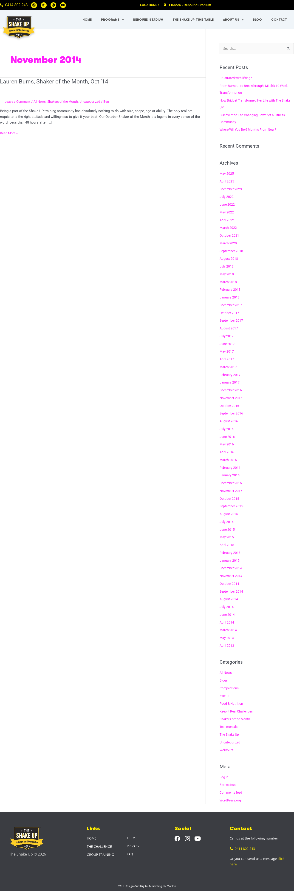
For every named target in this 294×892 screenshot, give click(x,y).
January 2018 (230, 297)
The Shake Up (230, 735)
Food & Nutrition (232, 704)
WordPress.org (231, 800)
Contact (279, 19)
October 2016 (230, 406)
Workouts (227, 750)
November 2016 (232, 398)
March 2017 (228, 367)
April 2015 (227, 545)
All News (42, 101)
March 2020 (228, 243)
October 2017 (230, 313)
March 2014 (228, 630)
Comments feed (232, 793)
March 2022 (228, 228)
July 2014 (227, 607)
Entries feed (229, 785)
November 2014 (232, 576)
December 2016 (231, 390)
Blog (257, 19)
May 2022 (227, 212)
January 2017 (230, 383)
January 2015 (230, 561)
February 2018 (230, 290)
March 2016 (228, 460)
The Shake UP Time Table (193, 19)
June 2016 (227, 437)
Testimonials (230, 727)
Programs (112, 20)
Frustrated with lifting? (237, 78)
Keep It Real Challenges (238, 712)
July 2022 (227, 197)
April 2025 (227, 182)
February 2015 (230, 553)
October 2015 (230, 499)
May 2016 (227, 445)
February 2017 (230, 375)
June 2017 (227, 344)
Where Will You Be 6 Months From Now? (251, 130)
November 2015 (232, 491)
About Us (233, 20)
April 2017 (227, 359)
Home (87, 19)
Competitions (230, 688)
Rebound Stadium (148, 19)
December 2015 (231, 483)
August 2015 (229, 514)
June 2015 (227, 530)
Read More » (9, 132)
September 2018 (232, 251)
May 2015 (227, 538)
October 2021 (230, 236)
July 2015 (227, 522)
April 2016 (227, 452)
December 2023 (231, 189)
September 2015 (232, 507)
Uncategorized (97, 101)
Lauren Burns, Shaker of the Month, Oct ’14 (56, 81)
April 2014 (227, 623)
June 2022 (227, 205)
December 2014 (231, 568)
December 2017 (231, 305)
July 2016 (227, 429)
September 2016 (232, 414)
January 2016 (230, 476)
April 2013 (227, 646)
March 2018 (228, 282)
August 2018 (229, 259)
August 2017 (229, 328)
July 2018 (227, 267)
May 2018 (227, 274)
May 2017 (227, 352)
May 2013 (227, 638)
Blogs (224, 681)
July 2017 (227, 336)
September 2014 (232, 592)
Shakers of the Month (67, 101)
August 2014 (229, 599)
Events (225, 696)
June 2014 (227, 615)
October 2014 (230, 584)
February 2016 (230, 468)
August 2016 (229, 421)
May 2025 (227, 174)
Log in (224, 777)
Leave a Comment (18, 101)
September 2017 (232, 321)
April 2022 (227, 220)
